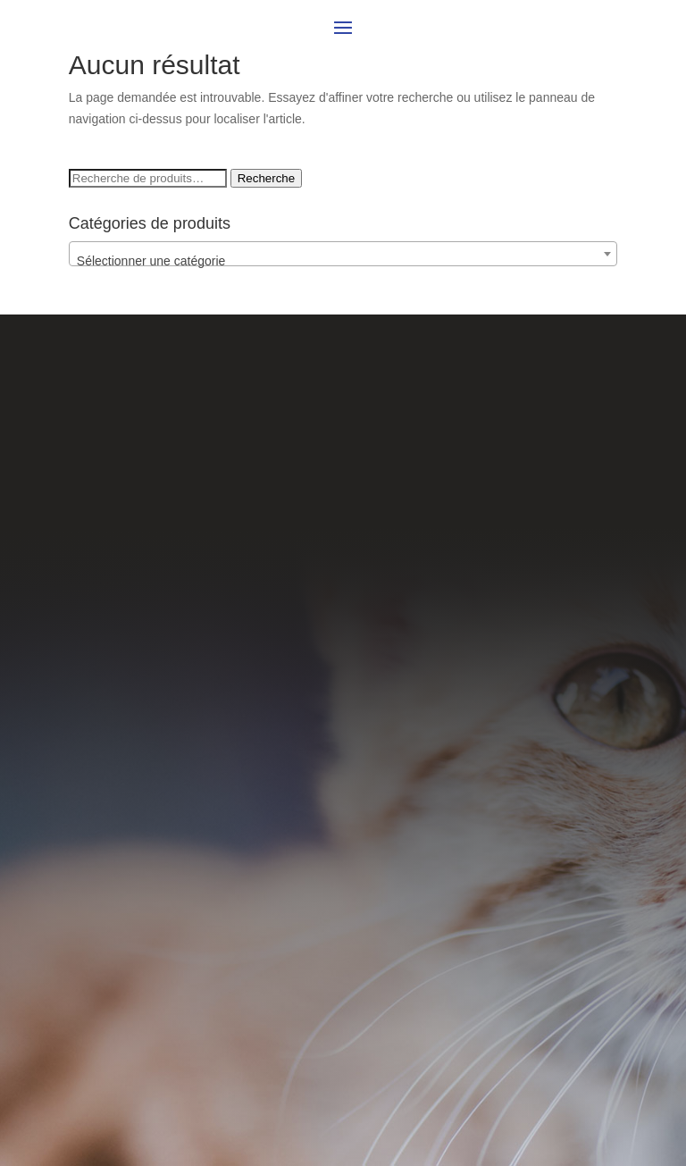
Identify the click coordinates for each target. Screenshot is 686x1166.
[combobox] (343, 253)
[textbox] (343, 261)
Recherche (266, 178)
